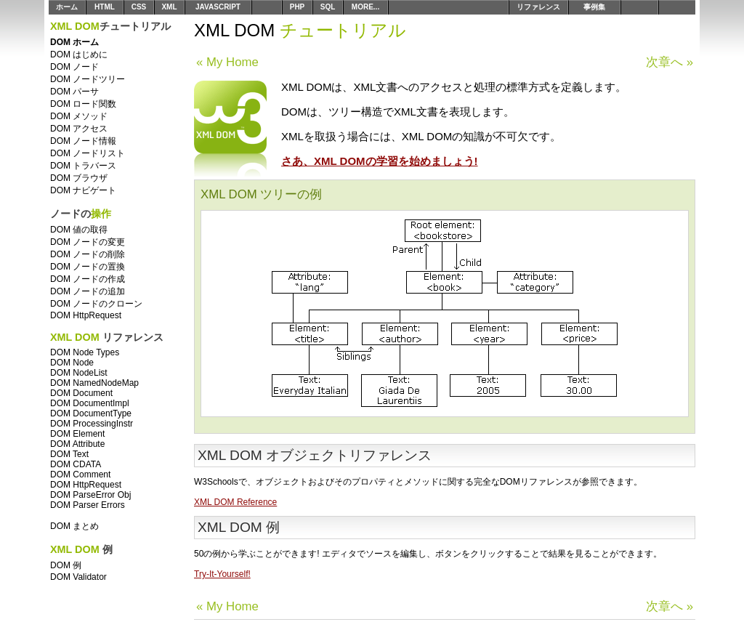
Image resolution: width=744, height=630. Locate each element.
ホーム (67, 7)
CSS (139, 7)
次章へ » (669, 62)
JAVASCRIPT (217, 7)
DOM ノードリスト (87, 153)
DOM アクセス (79, 129)
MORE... (365, 7)
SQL (328, 7)
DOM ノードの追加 (87, 291)
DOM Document (81, 393)
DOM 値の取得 (79, 230)
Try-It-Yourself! (222, 574)
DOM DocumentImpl (89, 403)
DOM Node (72, 363)
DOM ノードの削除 (87, 254)
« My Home (227, 62)
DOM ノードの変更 (87, 242)
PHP (297, 7)
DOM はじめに (79, 54)
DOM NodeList (79, 373)
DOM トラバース (83, 166)
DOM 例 (65, 565)
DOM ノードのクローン (96, 304)
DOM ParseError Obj (90, 495)
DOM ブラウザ (79, 178)
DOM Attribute (77, 444)
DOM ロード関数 (83, 104)
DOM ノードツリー (87, 79)
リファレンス (538, 7)
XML (169, 7)
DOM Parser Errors (87, 505)
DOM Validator (78, 577)
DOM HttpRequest (85, 315)
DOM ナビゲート (83, 190)
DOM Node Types (84, 352)
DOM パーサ (74, 91)
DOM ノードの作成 (87, 279)
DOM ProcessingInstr (91, 424)
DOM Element (77, 434)
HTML (104, 7)
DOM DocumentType (91, 413)
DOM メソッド (79, 116)
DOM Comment (80, 474)
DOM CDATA (75, 464)
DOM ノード (74, 67)
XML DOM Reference (235, 502)
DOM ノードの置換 (87, 267)
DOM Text (69, 454)
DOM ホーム (74, 42)
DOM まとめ (74, 526)
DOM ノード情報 (83, 141)
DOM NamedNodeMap (94, 383)
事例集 (594, 7)
